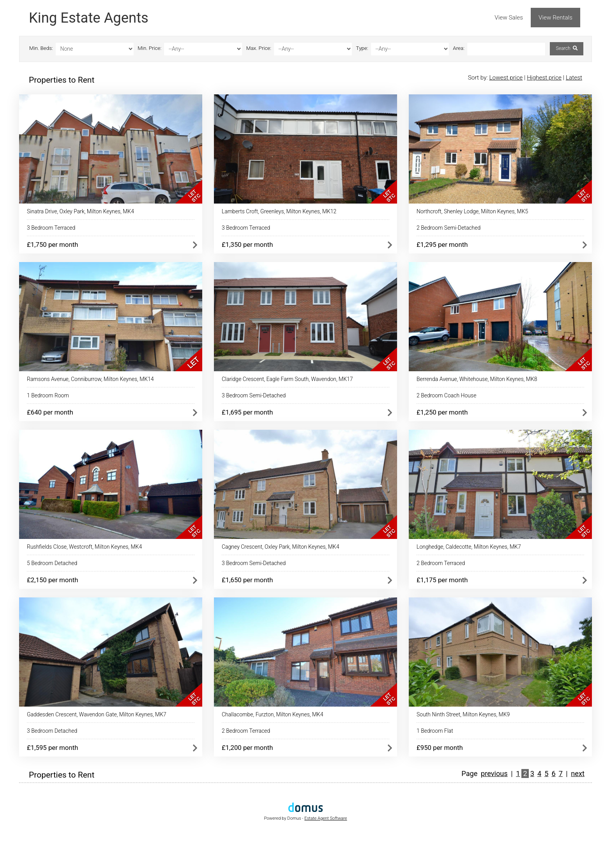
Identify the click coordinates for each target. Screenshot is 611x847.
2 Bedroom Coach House (446, 395)
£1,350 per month (247, 244)
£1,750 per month (52, 244)
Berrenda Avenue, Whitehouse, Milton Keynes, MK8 (477, 379)
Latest (574, 77)
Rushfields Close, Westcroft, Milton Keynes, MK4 (84, 547)
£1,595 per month (52, 747)
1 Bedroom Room (48, 395)
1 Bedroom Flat (435, 731)
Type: (362, 48)
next (578, 773)
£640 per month (50, 412)
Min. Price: (149, 48)
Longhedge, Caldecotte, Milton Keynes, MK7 (469, 547)
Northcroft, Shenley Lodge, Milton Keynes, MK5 (472, 211)
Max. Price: (258, 48)
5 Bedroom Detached (52, 563)
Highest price (544, 77)
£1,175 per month (442, 580)
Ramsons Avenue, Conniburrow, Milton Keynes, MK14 (90, 379)
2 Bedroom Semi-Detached (448, 228)
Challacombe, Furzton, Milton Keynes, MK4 (272, 714)
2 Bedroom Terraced (441, 563)
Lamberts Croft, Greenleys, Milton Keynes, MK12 (279, 211)
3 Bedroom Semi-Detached (254, 395)
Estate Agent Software (325, 818)
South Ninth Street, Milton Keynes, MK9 (463, 714)
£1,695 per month (247, 412)
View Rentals (555, 17)
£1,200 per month (247, 747)
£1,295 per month (442, 244)
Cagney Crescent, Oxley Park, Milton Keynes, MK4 (280, 547)
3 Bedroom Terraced (51, 228)
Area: (458, 48)
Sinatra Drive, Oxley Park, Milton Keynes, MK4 (80, 211)
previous (494, 773)
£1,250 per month (442, 412)
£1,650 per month (247, 580)
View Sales (508, 17)
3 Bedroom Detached (52, 731)
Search (566, 48)
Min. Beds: (41, 48)
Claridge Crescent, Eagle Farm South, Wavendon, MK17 (287, 379)
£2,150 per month (52, 580)
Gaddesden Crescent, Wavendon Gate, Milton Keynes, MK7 (96, 714)
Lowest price (506, 77)
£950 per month (440, 747)
